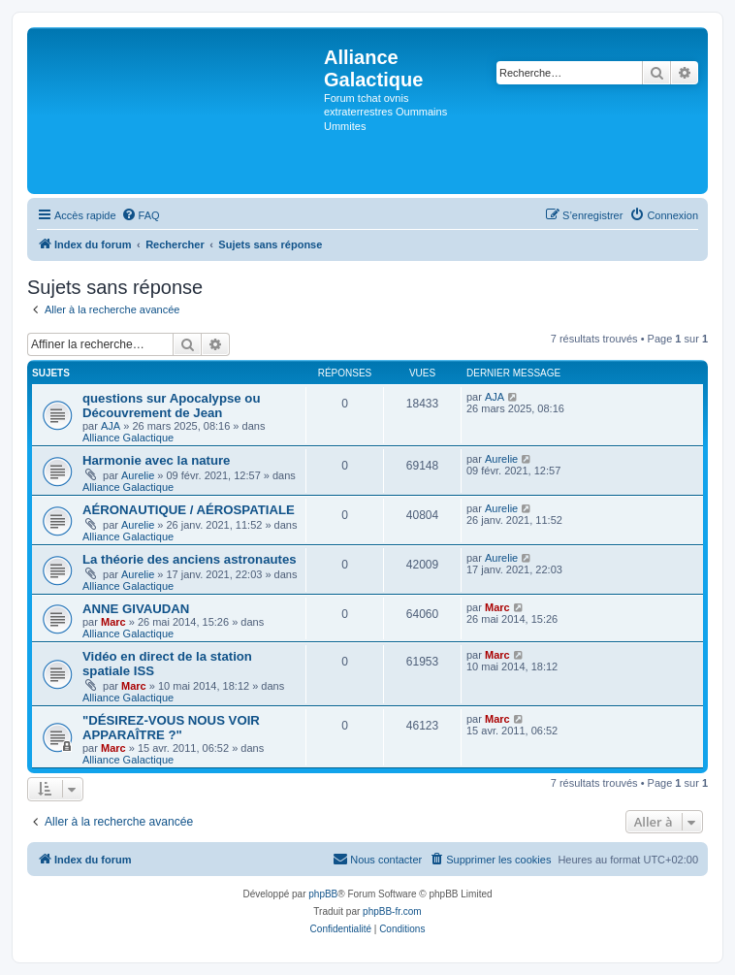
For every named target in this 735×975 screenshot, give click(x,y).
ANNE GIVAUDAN (135, 608)
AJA (110, 426)
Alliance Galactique (128, 437)
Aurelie (137, 475)
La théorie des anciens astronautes (189, 559)
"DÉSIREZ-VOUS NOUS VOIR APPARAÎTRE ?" (171, 727)
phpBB (322, 894)
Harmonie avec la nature (156, 460)
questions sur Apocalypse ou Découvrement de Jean (171, 405)
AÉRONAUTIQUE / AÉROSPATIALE (188, 510)
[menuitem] (140, 215)
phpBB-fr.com (392, 911)
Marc (113, 622)
